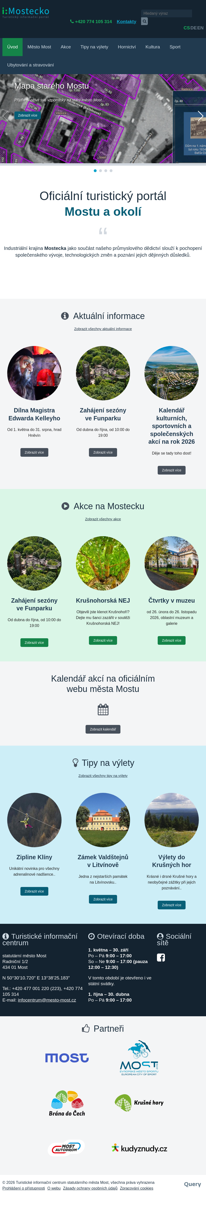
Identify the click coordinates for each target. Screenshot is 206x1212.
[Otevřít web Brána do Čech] (67, 1091)
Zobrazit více (27, 103)
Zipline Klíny (34, 844)
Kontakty (119, 13)
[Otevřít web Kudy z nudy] (139, 1136)
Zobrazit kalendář (103, 717)
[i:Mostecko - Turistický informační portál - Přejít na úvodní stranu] (25, 13)
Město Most (39, 34)
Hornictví (127, 34)
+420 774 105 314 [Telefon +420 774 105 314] (86, 13)
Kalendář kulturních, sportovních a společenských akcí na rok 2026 (172, 414)
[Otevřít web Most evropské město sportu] (139, 1046)
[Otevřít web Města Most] (67, 1046)
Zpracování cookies (136, 1176)
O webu (54, 1176)
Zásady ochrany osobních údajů (90, 1176)
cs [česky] (187, 13)
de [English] (193, 13)
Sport (174, 34)
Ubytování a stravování (30, 52)
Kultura (152, 34)
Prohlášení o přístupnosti (23, 1176)
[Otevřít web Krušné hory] (139, 1091)
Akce (66, 34)
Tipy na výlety (94, 34)
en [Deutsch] (200, 13)
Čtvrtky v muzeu (172, 588)
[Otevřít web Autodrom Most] (66, 1136)
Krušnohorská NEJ (103, 588)
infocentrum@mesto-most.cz (47, 987)
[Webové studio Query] (192, 1171)
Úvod (12, 34)
